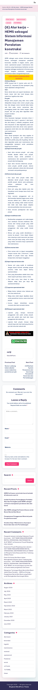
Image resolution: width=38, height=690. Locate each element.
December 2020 (9, 620)
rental (8, 23)
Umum (6, 673)
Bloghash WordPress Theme (19, 687)
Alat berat (10, 19)
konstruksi (7, 640)
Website (8, 447)
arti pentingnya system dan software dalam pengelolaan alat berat (18, 566)
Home (4, 7)
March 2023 (8, 602)
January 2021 (8, 617)
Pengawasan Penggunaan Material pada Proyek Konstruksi (18, 517)
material (6, 651)
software (7, 666)
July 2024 (7, 591)
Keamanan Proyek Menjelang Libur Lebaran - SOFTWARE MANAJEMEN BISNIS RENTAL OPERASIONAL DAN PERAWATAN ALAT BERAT (18, 549)
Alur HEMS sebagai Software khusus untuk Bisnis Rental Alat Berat (18, 511)
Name (7, 428)
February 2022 (9, 613)
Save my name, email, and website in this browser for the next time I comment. (17, 458)
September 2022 (9, 606)
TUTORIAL (17, 23)
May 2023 (7, 595)
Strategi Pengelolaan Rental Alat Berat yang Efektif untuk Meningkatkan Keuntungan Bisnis (18, 574)
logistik (6, 644)
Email (7, 438)
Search (7, 475)
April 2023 (7, 598)
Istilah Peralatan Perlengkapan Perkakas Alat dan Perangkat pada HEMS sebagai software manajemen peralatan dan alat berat (18, 502)
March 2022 (8, 609)
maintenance (8, 648)
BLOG (8, 7)
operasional (21, 19)
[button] (11, 355)
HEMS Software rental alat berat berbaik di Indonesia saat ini (18, 494)
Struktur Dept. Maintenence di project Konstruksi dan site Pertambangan (17, 524)
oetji (9, 352)
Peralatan (7, 659)
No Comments (24, 53)
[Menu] (35, 2)
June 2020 (7, 624)
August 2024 (8, 587)
